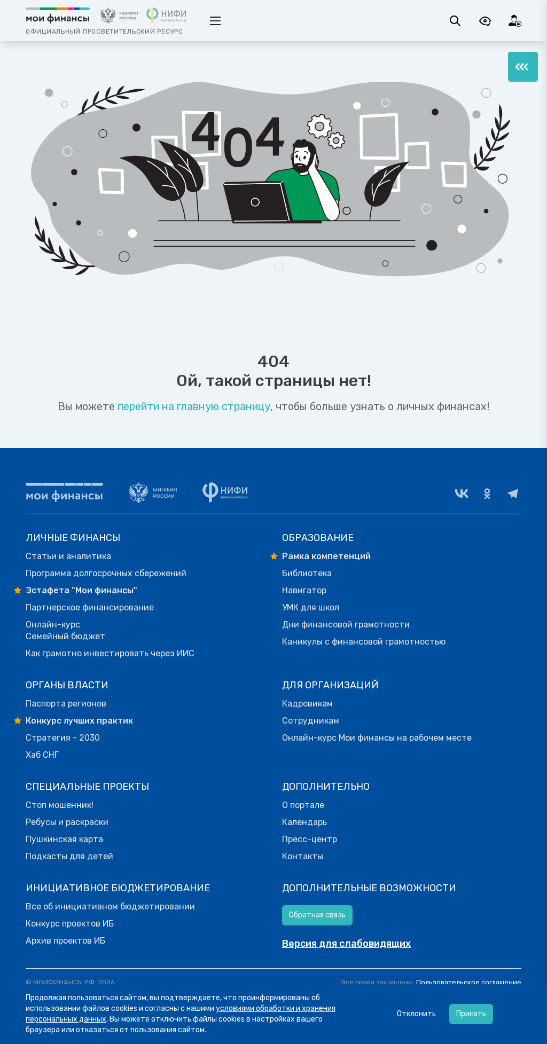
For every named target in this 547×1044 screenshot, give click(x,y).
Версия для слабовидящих (346, 943)
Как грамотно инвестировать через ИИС (110, 653)
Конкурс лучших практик (79, 721)
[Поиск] (455, 20)
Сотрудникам (310, 721)
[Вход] (515, 20)
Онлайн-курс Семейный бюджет (65, 630)
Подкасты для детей (69, 856)
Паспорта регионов (66, 703)
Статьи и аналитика (68, 556)
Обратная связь (317, 915)
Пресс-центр (309, 839)
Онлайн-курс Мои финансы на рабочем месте (377, 738)
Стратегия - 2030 (63, 738)
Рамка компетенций (326, 556)
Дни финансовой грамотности (346, 624)
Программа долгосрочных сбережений (106, 573)
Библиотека (307, 573)
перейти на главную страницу (194, 406)
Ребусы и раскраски (67, 822)
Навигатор (304, 590)
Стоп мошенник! (59, 805)
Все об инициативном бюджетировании (110, 906)
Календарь (304, 822)
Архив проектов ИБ (65, 941)
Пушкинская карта (64, 839)
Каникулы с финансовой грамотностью (364, 642)
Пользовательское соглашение (468, 982)
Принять (471, 1013)
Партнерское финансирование (90, 607)
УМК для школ (310, 607)
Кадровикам (307, 703)
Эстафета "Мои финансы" (81, 590)
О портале (303, 805)
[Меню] (522, 66)
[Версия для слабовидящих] (485, 20)
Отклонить (416, 1013)
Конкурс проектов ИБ (70, 924)
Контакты (302, 856)
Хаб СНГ (42, 755)
